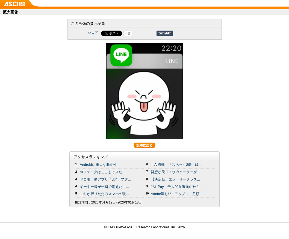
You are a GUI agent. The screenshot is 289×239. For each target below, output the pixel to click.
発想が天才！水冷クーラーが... (175, 172)
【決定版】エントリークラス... (175, 179)
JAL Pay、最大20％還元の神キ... (177, 187)
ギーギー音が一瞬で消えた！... (104, 187)
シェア (93, 32)
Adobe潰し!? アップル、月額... (176, 194)
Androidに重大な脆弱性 (98, 165)
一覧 (128, 33)
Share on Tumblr (165, 33)
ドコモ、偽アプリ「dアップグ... (105, 179)
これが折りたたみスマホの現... (104, 194)
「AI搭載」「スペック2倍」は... (176, 165)
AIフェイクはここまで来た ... (104, 172)
